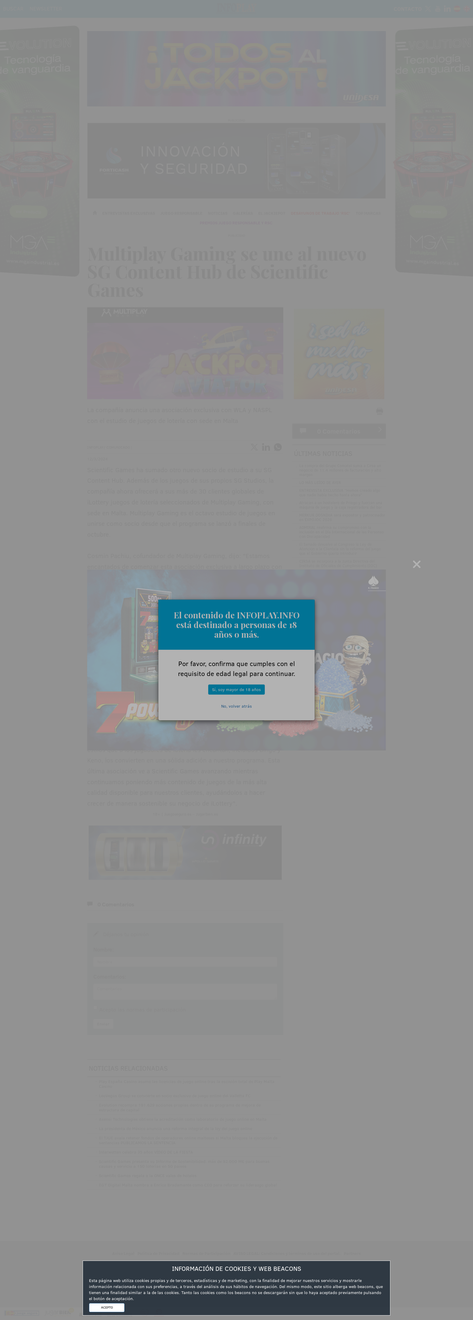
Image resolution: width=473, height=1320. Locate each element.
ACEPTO (107, 1307)
